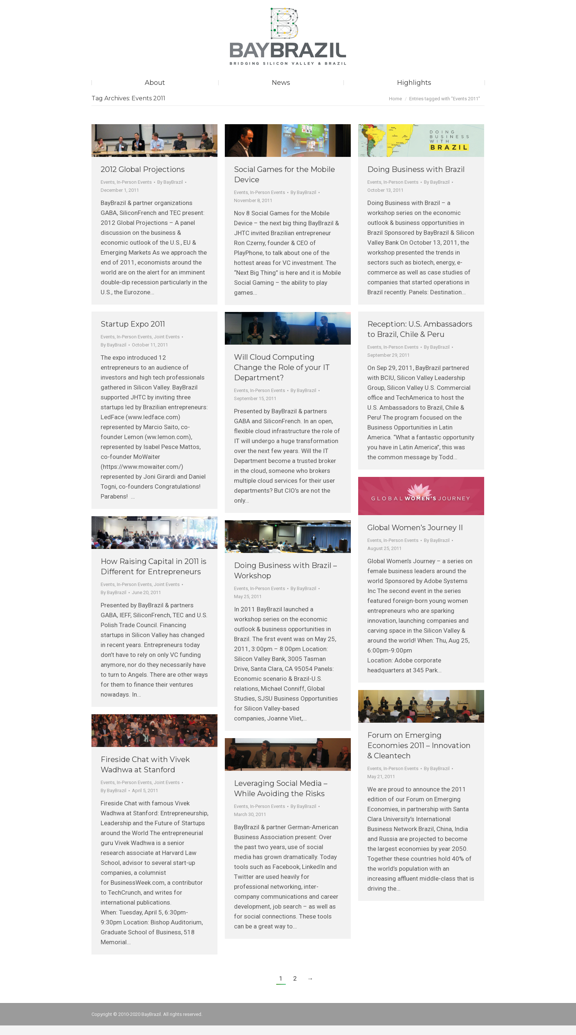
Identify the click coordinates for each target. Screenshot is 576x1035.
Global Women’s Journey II (415, 537)
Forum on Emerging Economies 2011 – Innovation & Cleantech (419, 755)
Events (108, 191)
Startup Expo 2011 (133, 333)
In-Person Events (134, 191)
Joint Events (167, 346)
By (170, 191)
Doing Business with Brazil (416, 179)
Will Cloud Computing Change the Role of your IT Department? (282, 377)
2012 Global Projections (143, 179)
